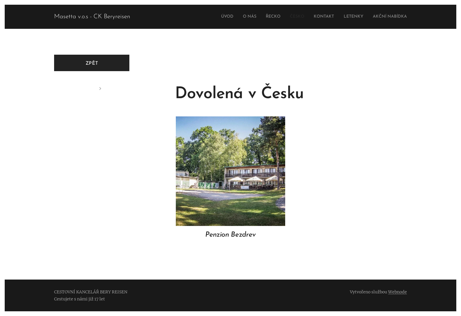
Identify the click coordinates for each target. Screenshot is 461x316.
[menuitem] (211, 16)
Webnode (397, 292)
